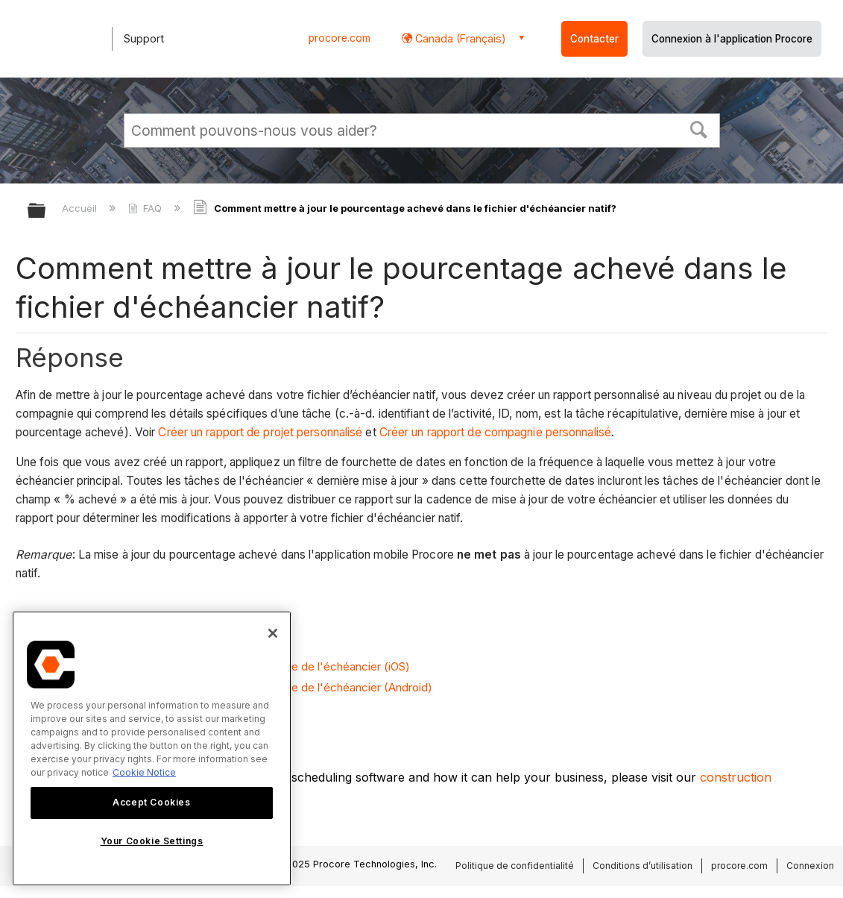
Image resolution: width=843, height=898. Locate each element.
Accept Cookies (151, 802)
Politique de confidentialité (514, 865)
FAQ (146, 208)
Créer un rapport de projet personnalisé (258, 432)
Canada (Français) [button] (459, 38)
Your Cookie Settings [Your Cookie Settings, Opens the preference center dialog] (152, 841)
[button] (698, 128)
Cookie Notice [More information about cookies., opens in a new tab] (144, 772)
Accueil (81, 208)
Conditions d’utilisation (642, 865)
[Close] (272, 633)
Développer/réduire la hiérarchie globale (46, 211)
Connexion (810, 865)
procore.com (339, 38)
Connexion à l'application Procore (731, 39)
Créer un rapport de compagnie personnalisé (495, 432)
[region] (151, 748)
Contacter (594, 39)
